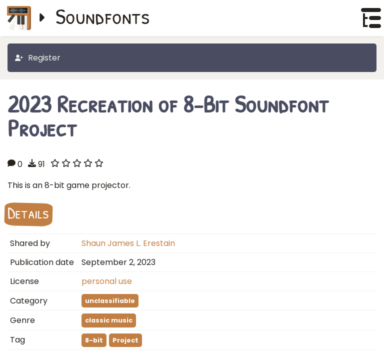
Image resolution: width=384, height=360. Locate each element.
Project (125, 340)
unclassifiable (110, 300)
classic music (108, 320)
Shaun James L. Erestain (128, 243)
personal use (107, 281)
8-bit (94, 340)
